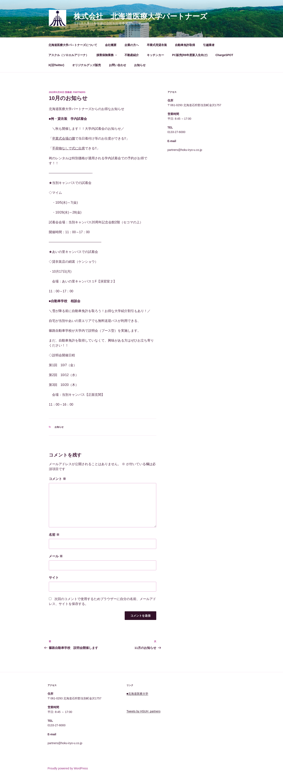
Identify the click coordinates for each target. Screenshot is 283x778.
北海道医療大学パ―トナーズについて (72, 45)
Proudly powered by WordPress (68, 768)
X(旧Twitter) (56, 65)
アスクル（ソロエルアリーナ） (68, 55)
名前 (54, 534)
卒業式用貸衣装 (157, 45)
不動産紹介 (131, 55)
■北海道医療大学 (137, 693)
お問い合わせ (117, 65)
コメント (57, 479)
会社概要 (110, 45)
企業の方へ (131, 45)
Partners (79, 92)
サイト (54, 577)
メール (56, 556)
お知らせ (140, 65)
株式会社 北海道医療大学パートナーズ (140, 16)
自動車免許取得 (185, 45)
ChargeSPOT (224, 55)
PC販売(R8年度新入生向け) (190, 55)
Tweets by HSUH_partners (144, 711)
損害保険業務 (107, 55)
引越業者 (209, 45)
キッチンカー (155, 55)
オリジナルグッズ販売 (86, 65)
